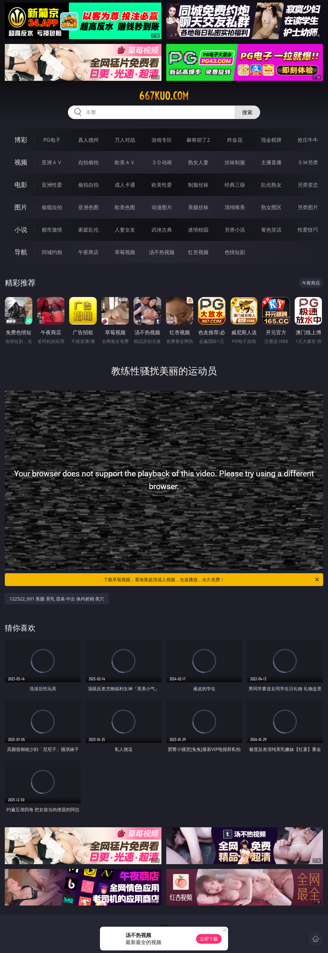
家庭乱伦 (88, 229)
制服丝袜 (198, 184)
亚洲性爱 (52, 184)
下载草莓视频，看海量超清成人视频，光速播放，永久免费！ (211, 579)
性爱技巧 (308, 229)
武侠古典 (162, 229)
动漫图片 (162, 207)
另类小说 (235, 229)
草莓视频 (125, 252)
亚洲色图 (88, 207)
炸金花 (234, 139)
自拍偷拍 (88, 162)
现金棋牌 (271, 139)
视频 (20, 162)
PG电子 (51, 139)
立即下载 (209, 939)
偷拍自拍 (88, 184)
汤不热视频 (162, 252)
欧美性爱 (162, 184)
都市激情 (52, 229)
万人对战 (125, 139)
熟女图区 (271, 207)
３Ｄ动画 (162, 162)
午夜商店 (88, 252)
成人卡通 (125, 184)
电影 (20, 184)
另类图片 (308, 207)
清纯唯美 (235, 207)
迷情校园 (198, 229)
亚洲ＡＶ (52, 162)
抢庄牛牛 (308, 139)
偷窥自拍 (52, 207)
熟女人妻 (198, 162)
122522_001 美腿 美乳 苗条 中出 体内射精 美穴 (56, 599)
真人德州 (88, 139)
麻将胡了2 (198, 139)
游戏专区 (162, 139)
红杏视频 (198, 252)
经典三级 (235, 184)
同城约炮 (52, 252)
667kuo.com (164, 95)
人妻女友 (125, 229)
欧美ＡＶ (125, 162)
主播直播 (271, 162)
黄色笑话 (271, 229)
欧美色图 (125, 207)
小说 (20, 229)
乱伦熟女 (271, 184)
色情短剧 (235, 252)
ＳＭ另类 (308, 162)
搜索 (247, 112)
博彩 (20, 139)
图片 (20, 207)
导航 (20, 252)
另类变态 (308, 184)
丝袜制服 (235, 162)
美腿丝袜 (198, 207)
